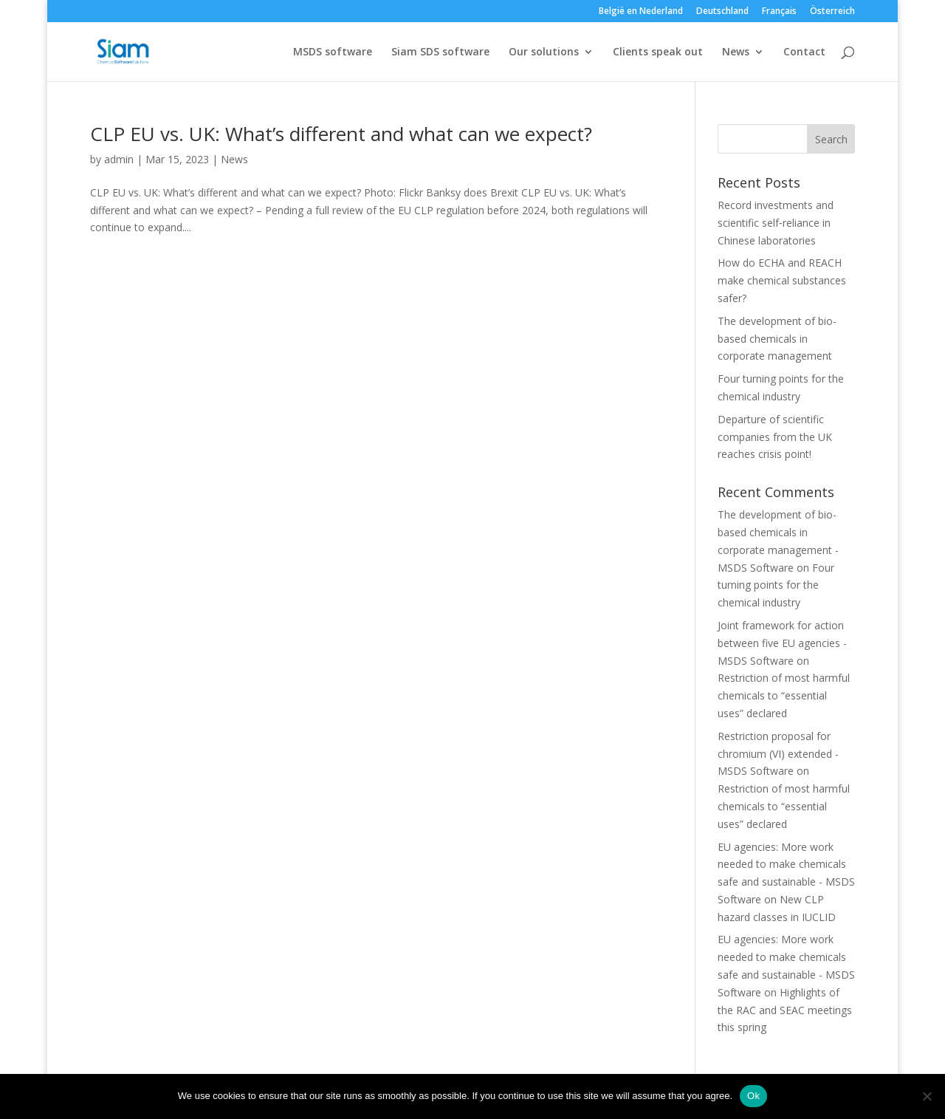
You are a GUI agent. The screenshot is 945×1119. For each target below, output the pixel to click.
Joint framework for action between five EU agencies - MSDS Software (782, 643)
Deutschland (722, 12)
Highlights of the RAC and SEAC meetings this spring (785, 1010)
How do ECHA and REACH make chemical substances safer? (782, 280)
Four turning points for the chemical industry (776, 585)
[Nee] (926, 1096)
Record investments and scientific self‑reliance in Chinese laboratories (776, 222)
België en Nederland (641, 12)
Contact (804, 52)
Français (779, 12)
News (735, 52)
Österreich (832, 12)
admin (119, 159)
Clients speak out (658, 52)
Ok (753, 1095)
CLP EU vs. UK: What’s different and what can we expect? (341, 133)
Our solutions (544, 52)
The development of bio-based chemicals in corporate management (777, 338)
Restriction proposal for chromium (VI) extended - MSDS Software (778, 753)
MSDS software (332, 52)
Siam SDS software (440, 52)
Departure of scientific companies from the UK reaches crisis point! (775, 437)
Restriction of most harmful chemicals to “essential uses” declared (784, 695)
